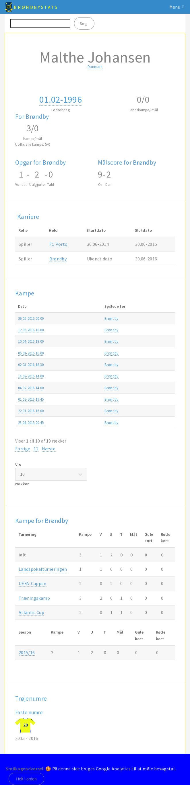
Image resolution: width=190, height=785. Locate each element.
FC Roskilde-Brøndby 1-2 (95, 410)
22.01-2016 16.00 (31, 410)
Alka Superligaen (158, 318)
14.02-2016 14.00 (31, 376)
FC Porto (58, 244)
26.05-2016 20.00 (31, 318)
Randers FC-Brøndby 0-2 (95, 330)
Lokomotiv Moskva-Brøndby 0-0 (102, 387)
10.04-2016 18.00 (31, 341)
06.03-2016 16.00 (31, 353)
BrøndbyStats (36, 7)
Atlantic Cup (155, 387)
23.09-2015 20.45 (31, 422)
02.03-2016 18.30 (31, 364)
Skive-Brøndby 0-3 (90, 364)
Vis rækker (51, 474)
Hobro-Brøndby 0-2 (91, 318)
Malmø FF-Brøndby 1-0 (94, 376)
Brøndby (58, 259)
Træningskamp (157, 376)
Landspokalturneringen (43, 569)
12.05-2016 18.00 (31, 330)
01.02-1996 (60, 99)
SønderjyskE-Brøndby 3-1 (96, 353)
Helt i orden (26, 779)
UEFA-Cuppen (32, 583)
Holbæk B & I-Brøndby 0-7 (97, 422)
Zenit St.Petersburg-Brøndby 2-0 (101, 399)
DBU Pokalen (155, 364)
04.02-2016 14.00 (31, 387)
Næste (49, 448)
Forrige (22, 448)
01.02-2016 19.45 (31, 399)
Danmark (95, 66)
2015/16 (27, 652)
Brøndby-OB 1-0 (88, 341)
